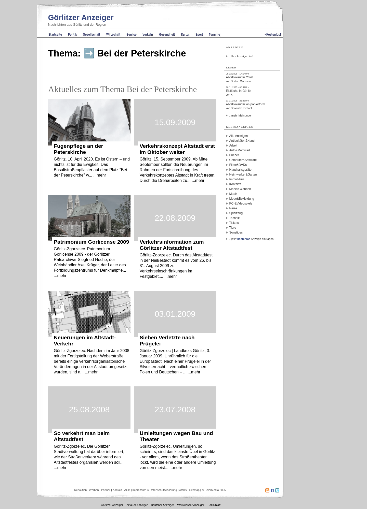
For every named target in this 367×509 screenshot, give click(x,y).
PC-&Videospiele (241, 203)
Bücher (234, 155)
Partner (105, 489)
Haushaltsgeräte (240, 169)
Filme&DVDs (238, 165)
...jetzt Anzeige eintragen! (251, 239)
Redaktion (80, 489)
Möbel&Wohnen (240, 189)
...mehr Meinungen (241, 115)
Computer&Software (243, 160)
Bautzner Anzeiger (162, 504)
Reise (233, 208)
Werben (94, 489)
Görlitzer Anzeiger (81, 17)
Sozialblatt (214, 504)
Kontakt (117, 489)
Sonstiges (236, 232)
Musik (233, 194)
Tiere (232, 227)
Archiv (183, 489)
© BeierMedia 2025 (214, 489)
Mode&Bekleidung (241, 198)
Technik (234, 218)
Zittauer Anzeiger (137, 504)
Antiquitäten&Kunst (242, 140)
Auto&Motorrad (239, 150)
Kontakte (235, 184)
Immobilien (236, 179)
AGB (127, 489)
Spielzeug (236, 213)
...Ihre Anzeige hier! (241, 56)
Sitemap (194, 489)
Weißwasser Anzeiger (190, 504)
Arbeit (233, 145)
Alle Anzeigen (238, 136)
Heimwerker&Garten (243, 174)
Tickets (234, 223)
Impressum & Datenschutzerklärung (155, 489)
